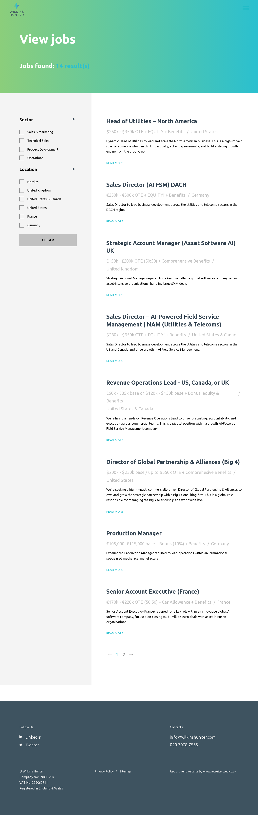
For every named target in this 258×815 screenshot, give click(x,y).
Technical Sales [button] (38, 140)
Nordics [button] (33, 182)
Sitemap (126, 771)
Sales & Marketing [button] (40, 132)
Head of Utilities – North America (156, 120)
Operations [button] (35, 158)
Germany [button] (33, 225)
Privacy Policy (104, 771)
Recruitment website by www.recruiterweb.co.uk (203, 771)
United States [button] (37, 208)
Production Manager (137, 547)
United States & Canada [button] (44, 199)
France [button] (32, 216)
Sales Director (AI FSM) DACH (150, 184)
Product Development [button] (42, 149)
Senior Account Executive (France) (157, 606)
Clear (48, 240)
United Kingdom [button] (39, 190)
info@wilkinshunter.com (194, 736)
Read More (115, 163)
